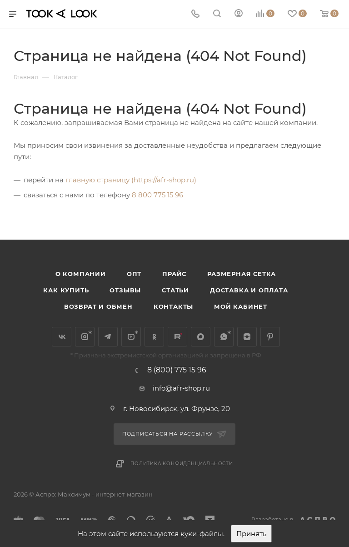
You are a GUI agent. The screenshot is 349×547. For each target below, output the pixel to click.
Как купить (66, 290)
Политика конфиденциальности (181, 464)
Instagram (85, 336)
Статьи (175, 290)
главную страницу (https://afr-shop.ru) (130, 180)
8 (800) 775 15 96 (176, 370)
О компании (80, 273)
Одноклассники (154, 336)
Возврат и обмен (98, 306)
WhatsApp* (224, 336)
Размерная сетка (241, 273)
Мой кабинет (240, 306)
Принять (251, 533)
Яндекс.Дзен (247, 336)
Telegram (108, 336)
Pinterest (270, 336)
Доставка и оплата (249, 290)
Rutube (177, 336)
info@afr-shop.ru (181, 388)
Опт (134, 273)
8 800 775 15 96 (157, 195)
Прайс (174, 273)
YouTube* (131, 336)
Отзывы (125, 290)
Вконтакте (61, 336)
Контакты (173, 306)
